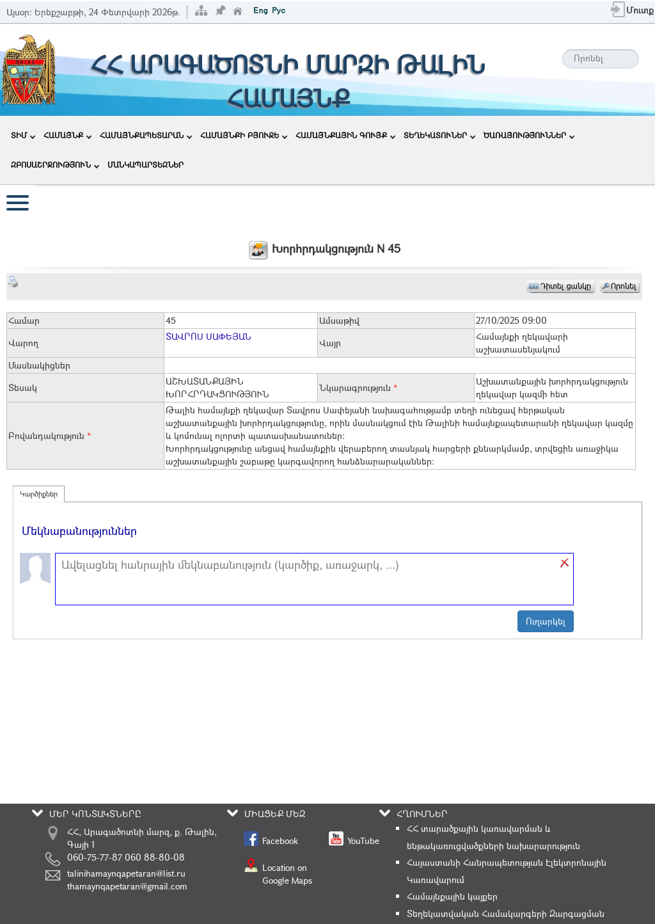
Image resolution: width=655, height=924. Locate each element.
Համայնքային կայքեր (452, 896)
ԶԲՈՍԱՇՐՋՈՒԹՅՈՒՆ (55, 164)
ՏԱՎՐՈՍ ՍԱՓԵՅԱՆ (208, 336)
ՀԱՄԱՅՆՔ (67, 135)
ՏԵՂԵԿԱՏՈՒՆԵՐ (439, 135)
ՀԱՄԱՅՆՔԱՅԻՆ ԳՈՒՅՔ (345, 135)
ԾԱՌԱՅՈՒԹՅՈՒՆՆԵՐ (529, 135)
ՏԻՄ (23, 135)
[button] (565, 563)
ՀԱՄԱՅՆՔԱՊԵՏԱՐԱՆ (146, 135)
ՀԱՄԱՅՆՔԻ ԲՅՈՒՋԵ (243, 135)
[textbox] (308, 579)
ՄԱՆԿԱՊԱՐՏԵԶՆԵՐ (145, 164)
